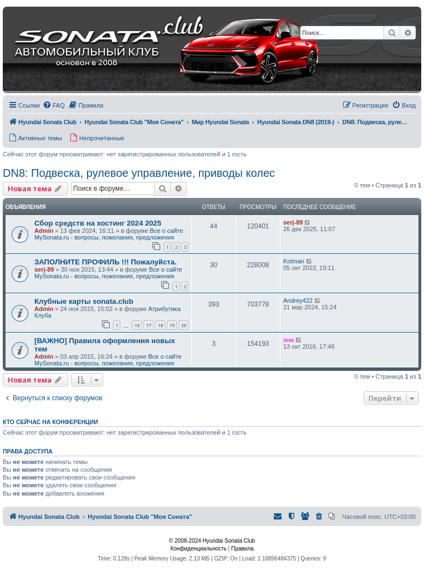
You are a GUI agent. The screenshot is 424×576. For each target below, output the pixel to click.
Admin (43, 230)
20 (183, 325)
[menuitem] (54, 105)
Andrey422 (298, 300)
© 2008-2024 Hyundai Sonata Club (212, 541)
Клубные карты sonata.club (83, 301)
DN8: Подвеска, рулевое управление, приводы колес (139, 173)
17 (148, 325)
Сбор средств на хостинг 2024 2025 (97, 223)
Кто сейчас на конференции (50, 422)
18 (160, 325)
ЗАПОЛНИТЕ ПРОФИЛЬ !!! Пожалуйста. (105, 262)
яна (288, 340)
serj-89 (293, 222)
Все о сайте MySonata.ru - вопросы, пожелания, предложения (108, 234)
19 (172, 325)
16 (137, 325)
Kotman (293, 261)
